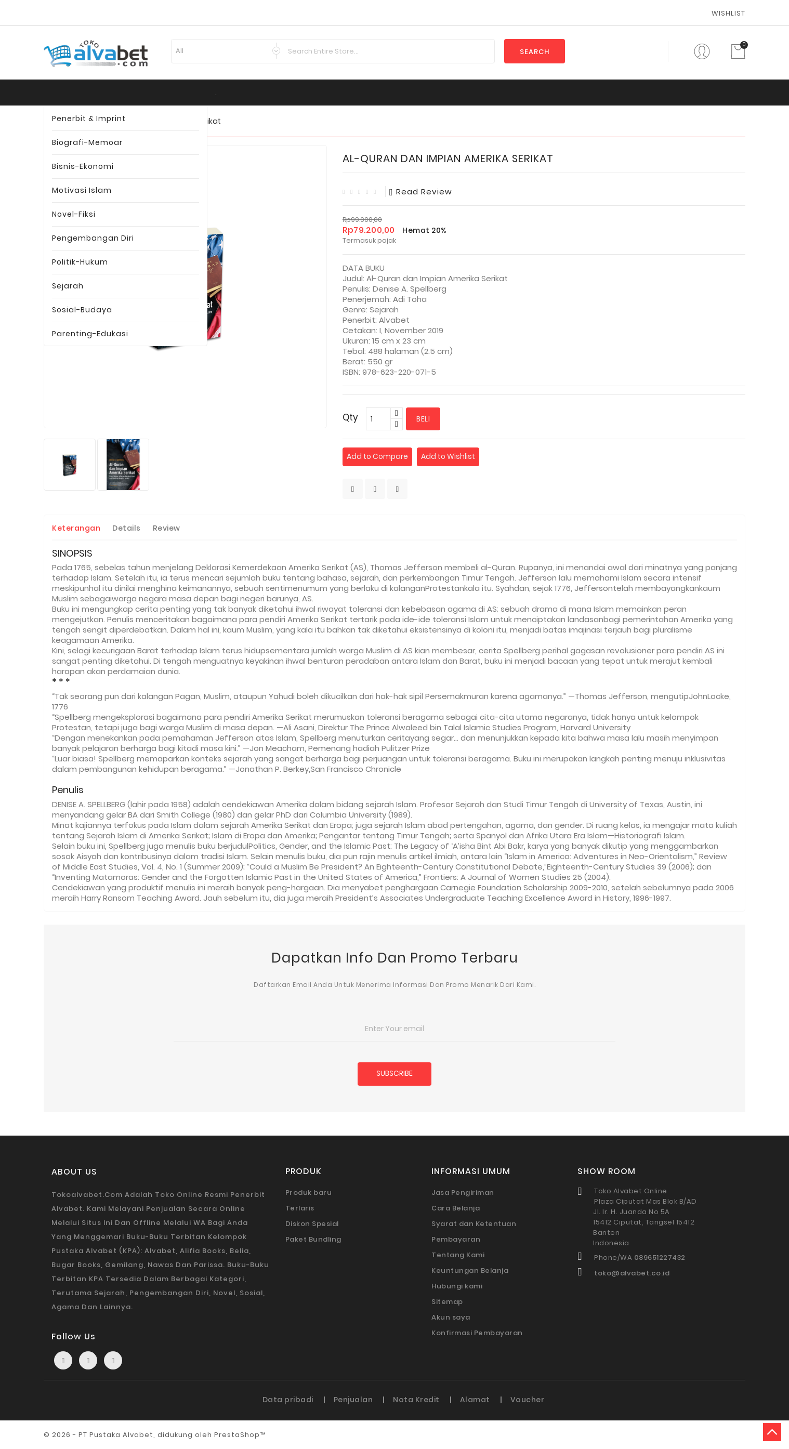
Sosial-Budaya (82, 310)
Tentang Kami (457, 1255)
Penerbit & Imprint (89, 118)
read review (420, 191)
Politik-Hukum (80, 262)
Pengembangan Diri (93, 238)
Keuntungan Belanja (469, 1270)
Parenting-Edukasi (90, 333)
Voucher (527, 1399)
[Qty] (378, 418)
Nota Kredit (416, 1399)
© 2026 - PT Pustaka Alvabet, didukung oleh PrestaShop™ (155, 1435)
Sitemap (447, 1302)
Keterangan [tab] (76, 528)
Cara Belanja (455, 1208)
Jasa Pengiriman (462, 1192)
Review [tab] (166, 528)
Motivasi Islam (82, 190)
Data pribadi (287, 1399)
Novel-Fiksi (74, 214)
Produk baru (308, 1192)
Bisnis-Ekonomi (83, 166)
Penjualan (353, 1399)
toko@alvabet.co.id (631, 1273)
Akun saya (450, 1317)
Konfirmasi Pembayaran (477, 1333)
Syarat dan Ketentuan (473, 1224)
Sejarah (68, 286)
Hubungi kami (456, 1286)
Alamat (475, 1399)
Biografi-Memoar (87, 142)
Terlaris (299, 1208)
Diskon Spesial (312, 1224)
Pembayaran (455, 1239)
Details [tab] (126, 528)
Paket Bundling (313, 1239)
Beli (423, 419)
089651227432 (660, 1257)
